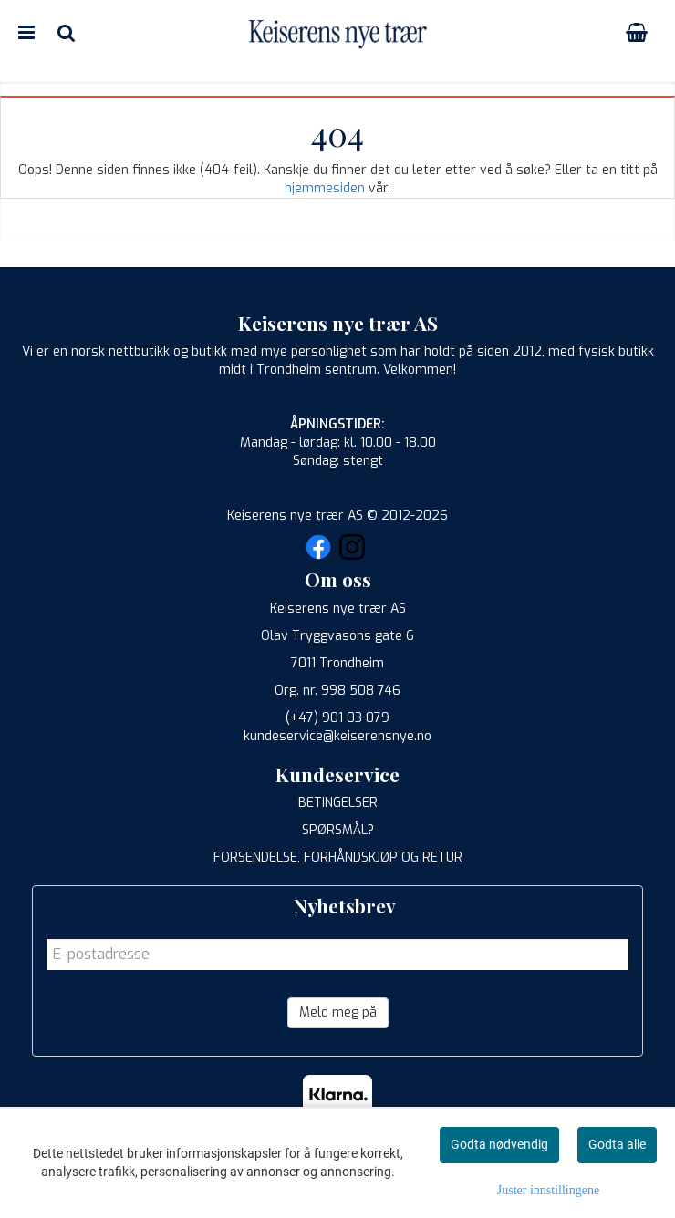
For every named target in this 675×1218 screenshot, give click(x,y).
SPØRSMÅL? (338, 830)
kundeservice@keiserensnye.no (337, 736)
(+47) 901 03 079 (337, 718)
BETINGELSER (338, 802)
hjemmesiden (325, 188)
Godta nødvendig (499, 1144)
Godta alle (617, 1144)
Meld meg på (338, 1012)
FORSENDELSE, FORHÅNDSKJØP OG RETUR (337, 857)
